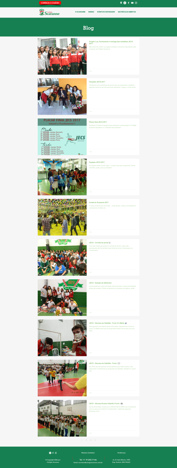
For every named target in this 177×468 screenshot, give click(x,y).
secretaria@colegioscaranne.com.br (90, 462)
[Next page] (95, 440)
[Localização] (121, 2)
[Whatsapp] (124, 2)
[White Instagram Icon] (56, 453)
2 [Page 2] (90, 440)
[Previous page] (82, 440)
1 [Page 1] (86, 440)
